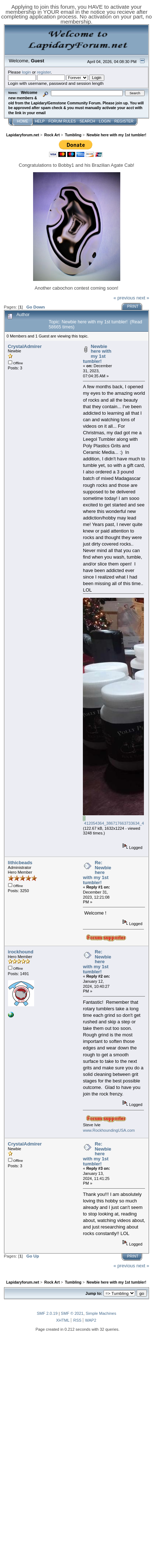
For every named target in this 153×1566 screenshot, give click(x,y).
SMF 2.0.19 (47, 1313)
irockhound (20, 951)
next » (142, 298)
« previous (124, 298)
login (26, 72)
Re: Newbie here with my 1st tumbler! (97, 872)
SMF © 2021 (72, 1313)
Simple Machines (101, 1313)
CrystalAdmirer (25, 346)
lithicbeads (20, 862)
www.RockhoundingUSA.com (109, 1130)
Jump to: (93, 1293)
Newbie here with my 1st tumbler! (97, 354)
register (44, 72)
